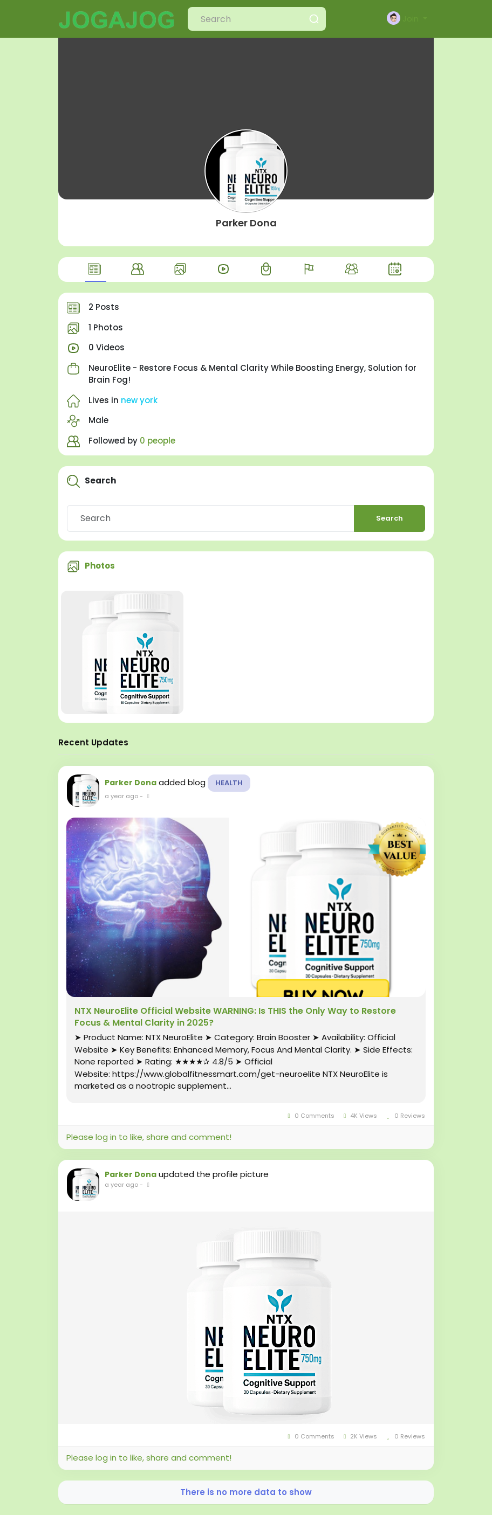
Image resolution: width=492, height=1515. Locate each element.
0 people (157, 440)
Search (389, 518)
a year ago (121, 796)
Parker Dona (246, 223)
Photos (100, 565)
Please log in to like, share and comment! (148, 1137)
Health (229, 783)
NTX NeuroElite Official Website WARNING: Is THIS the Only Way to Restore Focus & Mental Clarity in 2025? (235, 1017)
